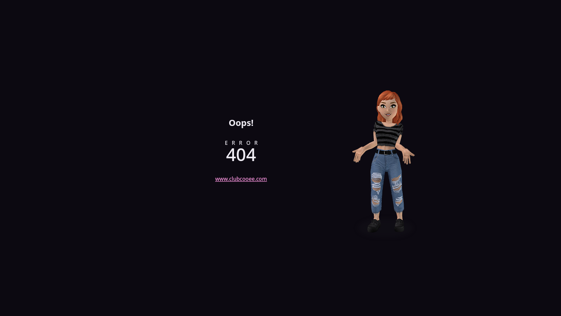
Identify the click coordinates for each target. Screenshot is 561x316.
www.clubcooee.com (241, 179)
